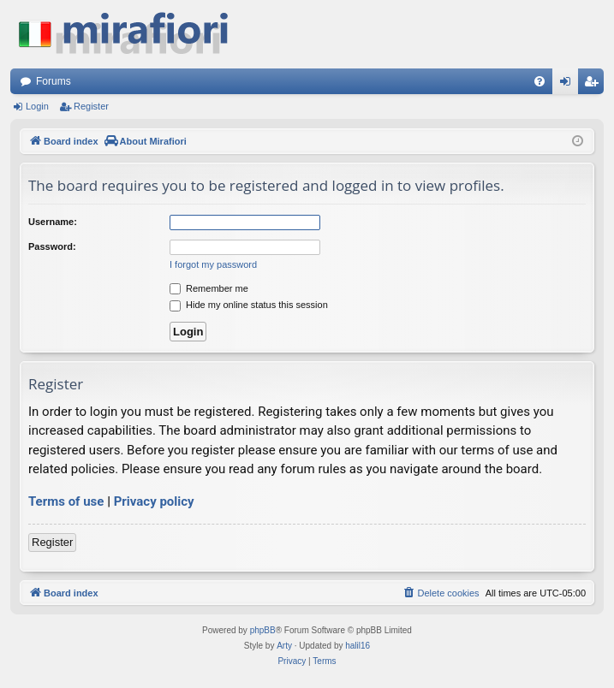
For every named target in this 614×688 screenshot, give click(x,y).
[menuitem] (539, 81)
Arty (284, 645)
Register (91, 106)
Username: (52, 221)
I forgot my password (213, 264)
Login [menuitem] (569, 84)
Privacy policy (154, 501)
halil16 (357, 645)
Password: (52, 246)
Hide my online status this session (249, 305)
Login (37, 106)
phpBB (263, 630)
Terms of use (66, 501)
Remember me (209, 288)
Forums (53, 81)
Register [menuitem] (595, 84)
